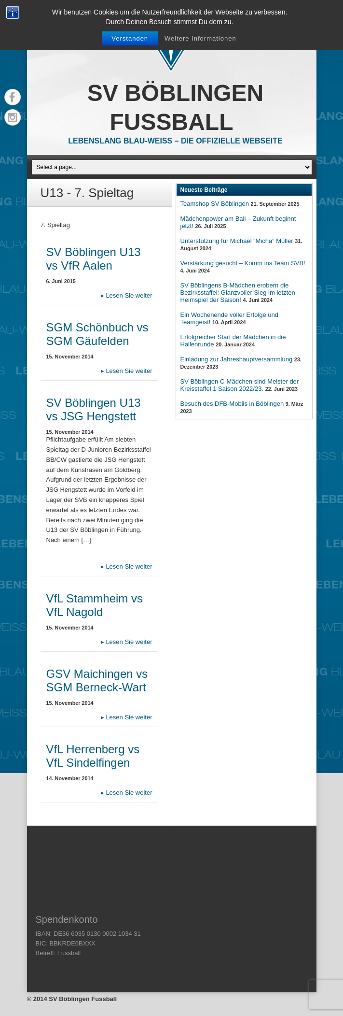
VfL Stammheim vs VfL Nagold (94, 605)
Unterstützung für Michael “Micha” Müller (236, 240)
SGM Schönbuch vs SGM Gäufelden (97, 334)
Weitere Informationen (200, 38)
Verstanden (129, 38)
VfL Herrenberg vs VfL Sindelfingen (93, 756)
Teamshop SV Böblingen (214, 203)
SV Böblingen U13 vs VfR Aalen (93, 258)
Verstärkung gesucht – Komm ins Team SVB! (242, 263)
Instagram (12, 117)
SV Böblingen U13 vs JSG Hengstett (93, 409)
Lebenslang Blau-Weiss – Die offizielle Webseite (175, 141)
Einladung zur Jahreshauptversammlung (236, 359)
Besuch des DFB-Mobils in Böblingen (232, 403)
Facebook (12, 97)
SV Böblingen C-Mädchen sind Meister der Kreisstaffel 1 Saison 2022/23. (239, 385)
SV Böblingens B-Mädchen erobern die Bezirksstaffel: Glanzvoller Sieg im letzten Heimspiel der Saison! (237, 292)
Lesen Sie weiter (126, 295)
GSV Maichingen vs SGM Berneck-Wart (97, 680)
